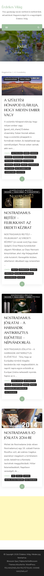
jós (13, 476)
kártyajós (9, 168)
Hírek (29, 297)
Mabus (26, 384)
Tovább (19, 179)
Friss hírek (25, 79)
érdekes (8, 157)
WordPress (30, 564)
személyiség (10, 172)
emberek (34, 153)
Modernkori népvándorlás (16, 388)
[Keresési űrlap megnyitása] (38, 27)
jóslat (24, 165)
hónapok (8, 165)
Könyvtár (9, 273)
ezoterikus (28, 161)
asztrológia (17, 153)
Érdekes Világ (12, 7)
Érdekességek (11, 79)
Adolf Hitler (17, 381)
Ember (26, 153)
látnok (27, 476)
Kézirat (33, 270)
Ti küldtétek (32, 192)
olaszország (10, 277)
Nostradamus (10, 392)
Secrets (21, 277)
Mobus (33, 384)
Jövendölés (33, 165)
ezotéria (18, 161)
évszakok (9, 161)
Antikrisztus (29, 381)
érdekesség (18, 157)
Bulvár (8, 192)
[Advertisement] (22, 518)
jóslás (17, 165)
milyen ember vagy (22, 168)
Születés (20, 172)
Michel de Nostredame (24, 273)
